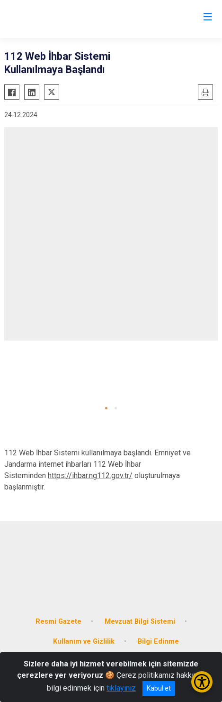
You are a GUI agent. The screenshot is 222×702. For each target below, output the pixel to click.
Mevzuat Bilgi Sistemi (140, 622)
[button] (106, 408)
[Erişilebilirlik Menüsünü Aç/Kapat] (202, 682)
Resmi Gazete (58, 622)
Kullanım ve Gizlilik (84, 641)
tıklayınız (121, 688)
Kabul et (159, 688)
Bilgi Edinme (158, 641)
